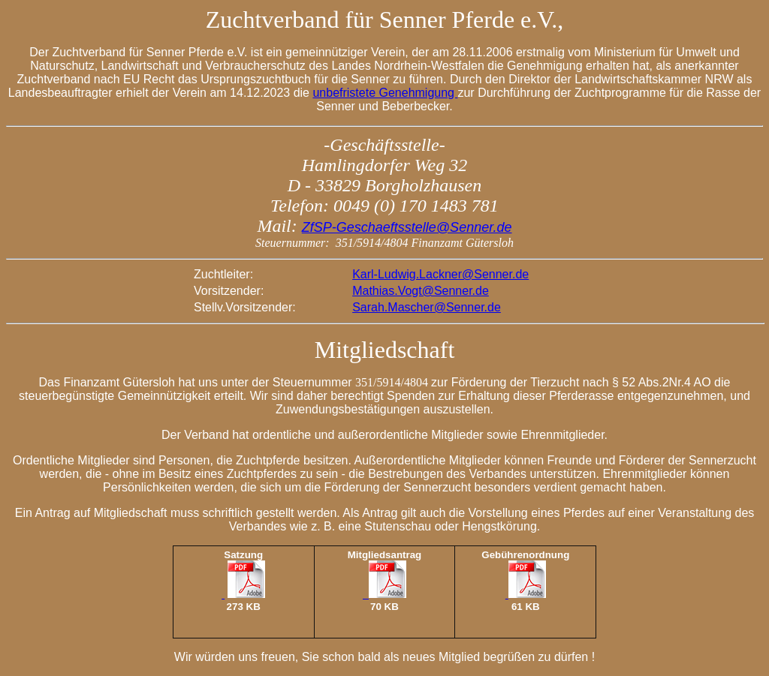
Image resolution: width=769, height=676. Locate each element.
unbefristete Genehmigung (384, 92)
